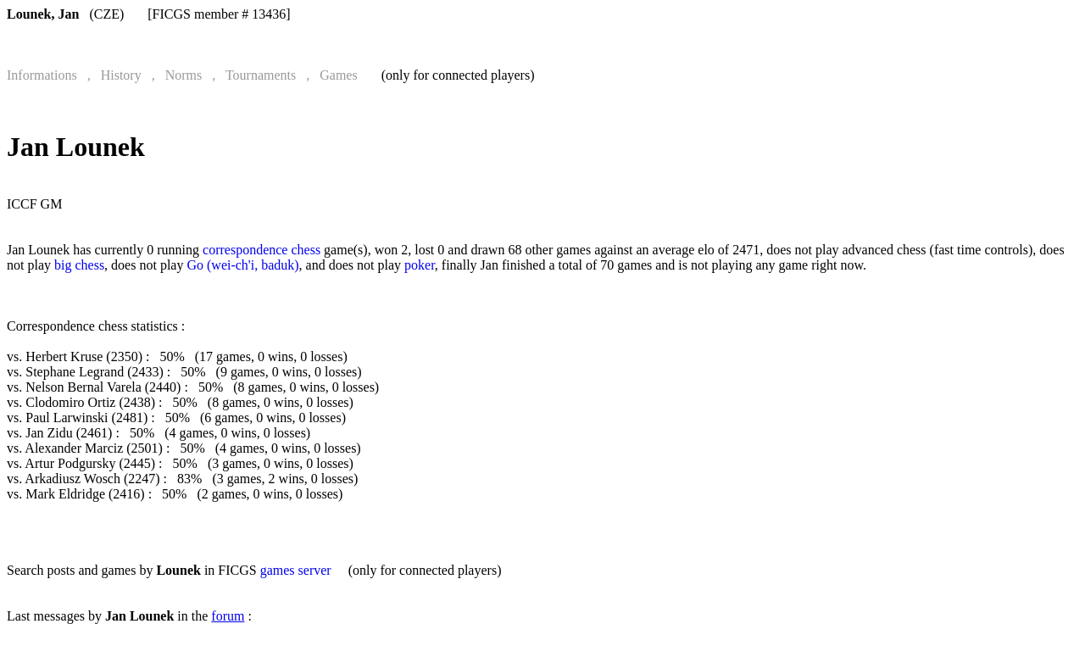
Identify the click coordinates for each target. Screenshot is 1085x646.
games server (295, 570)
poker (419, 265)
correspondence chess (261, 249)
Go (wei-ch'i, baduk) (242, 265)
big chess (79, 265)
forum (227, 616)
